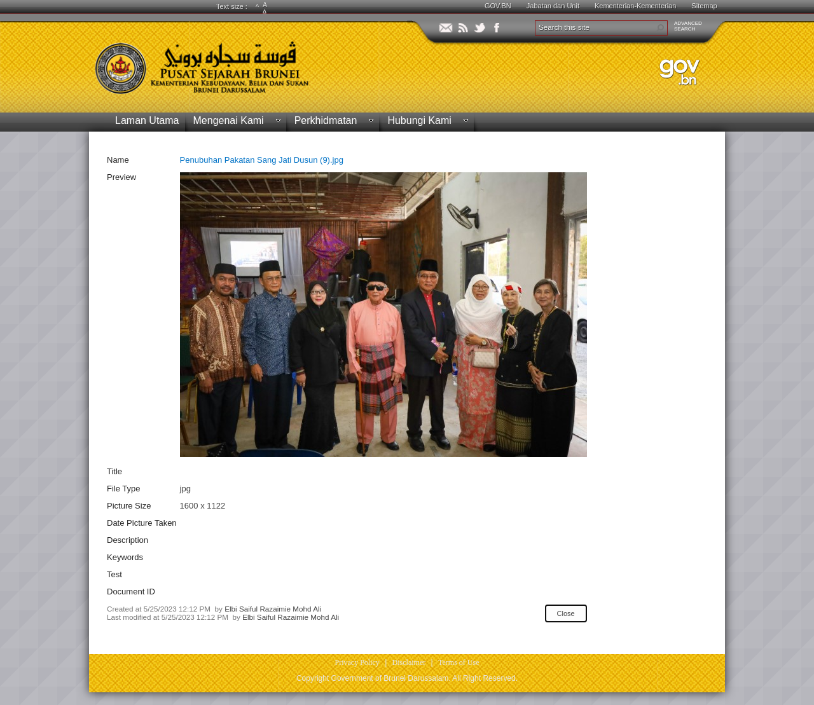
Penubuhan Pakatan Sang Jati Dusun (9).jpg (261, 160)
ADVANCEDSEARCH (688, 26)
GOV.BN (498, 6)
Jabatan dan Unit (553, 6)
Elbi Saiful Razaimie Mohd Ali (272, 609)
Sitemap (704, 6)
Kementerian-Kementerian (635, 6)
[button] (660, 28)
